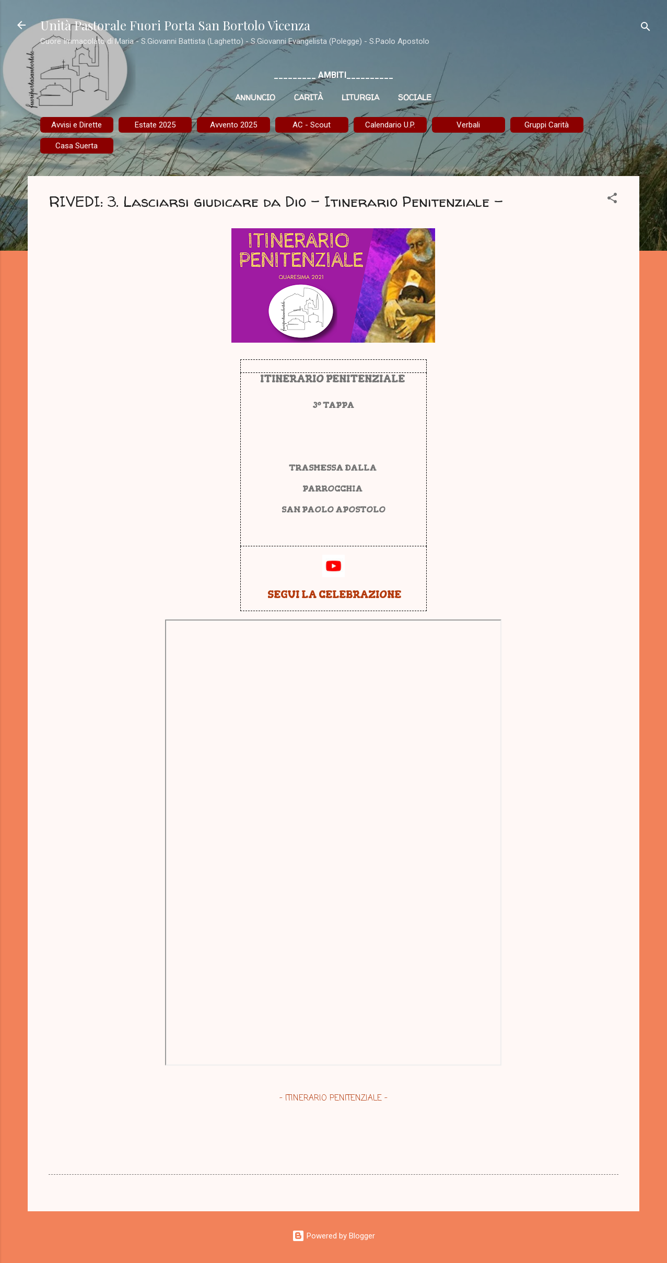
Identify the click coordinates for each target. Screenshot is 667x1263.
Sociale (414, 97)
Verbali (468, 125)
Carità (308, 97)
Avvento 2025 (233, 125)
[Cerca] (645, 28)
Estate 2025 (155, 125)
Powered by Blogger (333, 1236)
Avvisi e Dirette (76, 125)
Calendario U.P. (390, 125)
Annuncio (255, 97)
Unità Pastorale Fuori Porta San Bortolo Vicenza (175, 25)
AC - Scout (311, 125)
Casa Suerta (76, 145)
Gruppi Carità (546, 125)
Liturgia (360, 97)
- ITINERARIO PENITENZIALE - (333, 1098)
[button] (612, 200)
